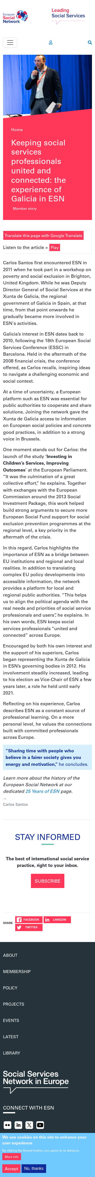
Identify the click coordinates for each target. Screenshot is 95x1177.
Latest (10, 1036)
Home (17, 129)
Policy (10, 987)
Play (55, 247)
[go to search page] (90, 42)
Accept (11, 1171)
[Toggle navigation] (10, 42)
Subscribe (48, 881)
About (10, 955)
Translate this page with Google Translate (43, 235)
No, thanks (33, 1171)
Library (11, 1053)
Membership (17, 971)
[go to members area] (50, 42)
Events (11, 1020)
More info (11, 1159)
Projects (13, 1004)
